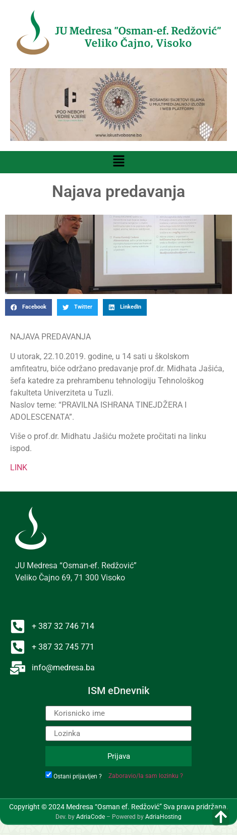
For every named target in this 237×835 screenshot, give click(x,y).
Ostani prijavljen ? (77, 776)
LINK (18, 467)
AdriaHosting (163, 816)
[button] (118, 162)
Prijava (118, 756)
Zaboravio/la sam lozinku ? (145, 775)
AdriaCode (90, 816)
